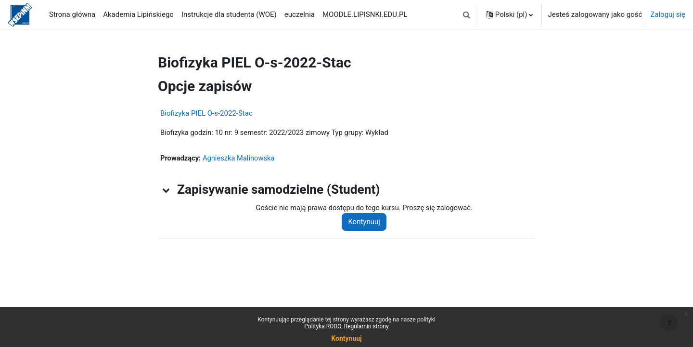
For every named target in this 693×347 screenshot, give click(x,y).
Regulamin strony (366, 326)
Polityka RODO (322, 326)
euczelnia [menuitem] (299, 14)
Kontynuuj (366, 222)
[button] (467, 14)
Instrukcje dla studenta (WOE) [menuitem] (229, 14)
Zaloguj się (667, 14)
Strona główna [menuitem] (72, 14)
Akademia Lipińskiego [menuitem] (138, 14)
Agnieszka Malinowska (240, 158)
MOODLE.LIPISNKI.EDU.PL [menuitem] (364, 14)
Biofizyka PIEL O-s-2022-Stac (206, 113)
